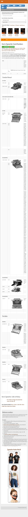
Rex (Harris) (5, 50)
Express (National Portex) (14, 48)
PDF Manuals (17, 25)
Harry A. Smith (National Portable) (6, 49)
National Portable (13, 49)
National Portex (17, 49)
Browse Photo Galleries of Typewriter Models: (7, 18)
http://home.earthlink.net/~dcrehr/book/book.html (11, 434)
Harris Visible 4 (13, 406)
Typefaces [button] (21, 5)
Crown (9, 48)
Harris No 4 (20, 404)
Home (2, 39)
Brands (5, 39)
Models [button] (9, 5)
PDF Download (4, 35)
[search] (14, 20)
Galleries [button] (15, 5)
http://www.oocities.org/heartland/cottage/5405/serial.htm (11, 424)
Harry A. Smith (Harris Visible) (21, 48)
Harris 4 (12, 404)
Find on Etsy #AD (11, 46)
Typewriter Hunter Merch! (14, 450)
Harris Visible (7, 406)
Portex (21, 49)
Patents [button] (4, 7)
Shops (3, 26)
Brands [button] (4, 5)
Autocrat (7, 48)
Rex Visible (8, 50)
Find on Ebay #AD (5, 46)
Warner (15, 50)
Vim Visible (12, 50)
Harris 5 (15, 404)
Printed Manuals (12, 25)
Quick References (22, 25)
